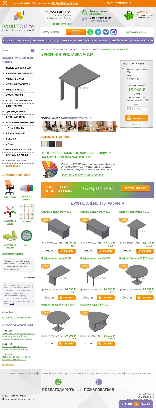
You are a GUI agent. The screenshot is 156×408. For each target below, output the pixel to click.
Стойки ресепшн (15, 95)
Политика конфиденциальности (18, 399)
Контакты (147, 40)
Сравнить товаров (135, 403)
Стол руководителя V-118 (56, 211)
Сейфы (9, 144)
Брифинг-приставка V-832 (134, 211)
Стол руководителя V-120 (95, 211)
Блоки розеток (14, 106)
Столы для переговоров (19, 100)
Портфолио (38, 40)
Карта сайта (117, 373)
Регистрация (124, 3)
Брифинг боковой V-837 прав (136, 258)
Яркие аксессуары (16, 160)
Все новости (8, 364)
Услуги (51, 40)
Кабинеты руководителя (20, 73)
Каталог (7, 40)
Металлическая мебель (19, 149)
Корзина (142, 12)
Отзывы (87, 373)
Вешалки (11, 138)
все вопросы (8, 318)
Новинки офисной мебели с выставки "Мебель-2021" (16, 358)
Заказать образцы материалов (82, 175)
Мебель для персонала (18, 67)
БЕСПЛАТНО (95, 13)
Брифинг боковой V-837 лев (57, 304)
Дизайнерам (64, 40)
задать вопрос (25, 318)
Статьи (135, 40)
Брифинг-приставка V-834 (137, 71)
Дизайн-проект (120, 40)
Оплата (78, 40)
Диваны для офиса (16, 111)
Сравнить (136, 124)
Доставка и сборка (96, 40)
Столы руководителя (18, 84)
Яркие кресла (10, 197)
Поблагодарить (58, 389)
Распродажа (13, 166)
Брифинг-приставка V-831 (56, 258)
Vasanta (116, 203)
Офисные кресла (15, 89)
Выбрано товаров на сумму (145, 16)
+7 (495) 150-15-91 (57, 12)
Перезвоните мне (61, 23)
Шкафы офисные (15, 133)
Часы (26, 245)
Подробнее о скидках (65, 3)
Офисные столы (15, 78)
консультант (76, 31)
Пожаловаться (99, 389)
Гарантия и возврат (101, 373)
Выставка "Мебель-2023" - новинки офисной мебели (15, 348)
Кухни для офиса (15, 117)
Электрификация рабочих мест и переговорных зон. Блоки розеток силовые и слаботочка (18, 336)
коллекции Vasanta (76, 118)
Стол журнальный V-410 (94, 304)
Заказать (138, 117)
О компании (22, 40)
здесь (12, 303)
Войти (110, 3)
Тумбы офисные (15, 127)
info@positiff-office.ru (136, 32)
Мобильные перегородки (20, 122)
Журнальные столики (18, 155)
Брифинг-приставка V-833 (95, 258)
